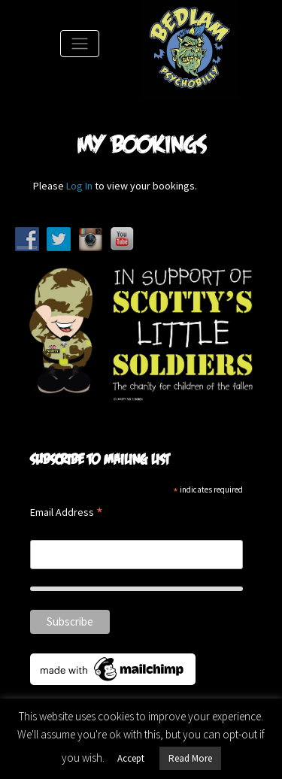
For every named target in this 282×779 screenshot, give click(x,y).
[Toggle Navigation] (79, 43)
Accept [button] (130, 758)
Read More (190, 758)
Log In (79, 185)
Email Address (66, 513)
